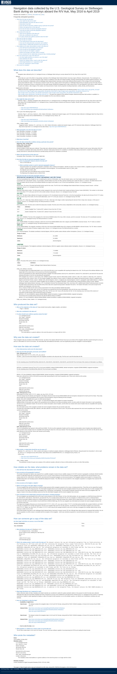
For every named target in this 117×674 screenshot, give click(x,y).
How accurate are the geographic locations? (30, 49)
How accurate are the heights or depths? (30, 51)
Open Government (41, 671)
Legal (11, 665)
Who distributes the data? (26, 58)
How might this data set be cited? (28, 21)
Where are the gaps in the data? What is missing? (32, 52)
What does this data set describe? (25, 19)
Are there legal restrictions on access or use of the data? (34, 57)
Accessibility (16, 665)
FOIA (53, 671)
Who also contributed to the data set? (29, 35)
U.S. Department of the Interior (7, 671)
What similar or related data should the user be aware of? (34, 44)
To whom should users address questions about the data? (34, 36)
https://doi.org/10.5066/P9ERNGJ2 (29, 107)
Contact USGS (29, 665)
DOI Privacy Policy (5, 665)
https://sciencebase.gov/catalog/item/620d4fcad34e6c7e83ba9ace (37, 109)
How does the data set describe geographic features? (33, 30)
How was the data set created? (24, 39)
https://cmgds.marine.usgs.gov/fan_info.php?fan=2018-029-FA (64, 92)
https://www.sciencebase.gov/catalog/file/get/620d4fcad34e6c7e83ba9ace (47, 605)
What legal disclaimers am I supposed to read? (31, 62)
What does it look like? (25, 24)
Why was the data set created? (24, 38)
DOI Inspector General (20, 671)
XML (43, 14)
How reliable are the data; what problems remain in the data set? (32, 46)
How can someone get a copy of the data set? (28, 55)
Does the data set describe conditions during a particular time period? (37, 25)
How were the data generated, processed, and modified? (34, 43)
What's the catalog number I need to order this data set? (33, 60)
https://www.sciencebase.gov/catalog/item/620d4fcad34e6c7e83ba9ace (46, 606)
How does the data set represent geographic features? (33, 28)
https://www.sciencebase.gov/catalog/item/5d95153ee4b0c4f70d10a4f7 (38, 457)
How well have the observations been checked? (31, 47)
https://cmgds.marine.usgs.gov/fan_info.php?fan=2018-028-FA (33, 92)
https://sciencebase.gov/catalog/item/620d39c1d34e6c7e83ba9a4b (37, 121)
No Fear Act (48, 671)
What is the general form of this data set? (30, 27)
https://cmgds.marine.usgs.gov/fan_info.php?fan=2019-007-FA (33, 94)
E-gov (34, 671)
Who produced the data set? (24, 32)
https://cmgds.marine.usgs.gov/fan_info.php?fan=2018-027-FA (73, 91)
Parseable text (36, 14)
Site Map (22, 665)
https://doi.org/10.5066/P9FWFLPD (29, 455)
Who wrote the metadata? (23, 65)
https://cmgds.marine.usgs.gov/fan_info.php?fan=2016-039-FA (42, 91)
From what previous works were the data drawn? (32, 41)
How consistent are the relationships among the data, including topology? (38, 54)
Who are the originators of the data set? (29, 33)
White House (29, 671)
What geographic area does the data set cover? (31, 22)
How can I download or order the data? (29, 63)
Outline (29, 14)
